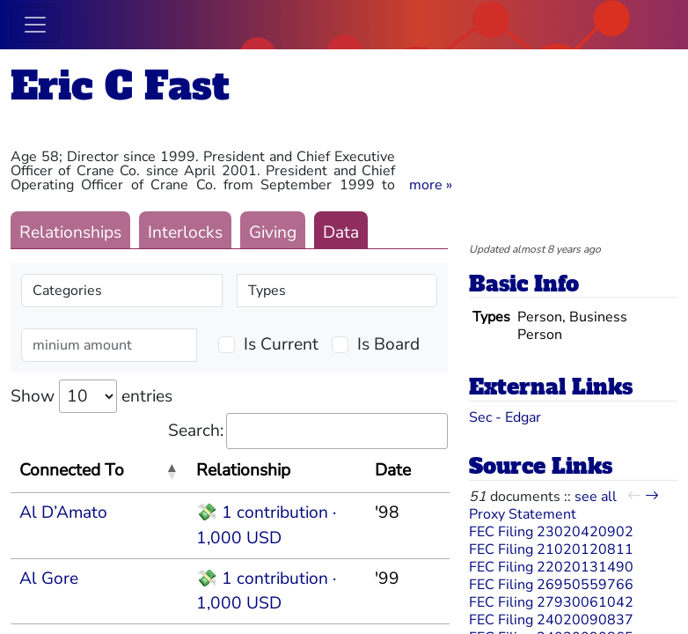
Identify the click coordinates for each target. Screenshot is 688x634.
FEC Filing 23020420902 (551, 532)
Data (341, 232)
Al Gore (48, 578)
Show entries (91, 396)
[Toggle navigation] (35, 24)
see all (596, 496)
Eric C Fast (120, 86)
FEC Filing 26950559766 (551, 584)
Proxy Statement (522, 514)
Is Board (388, 344)
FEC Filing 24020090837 (551, 620)
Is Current (281, 344)
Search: (308, 431)
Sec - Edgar (505, 417)
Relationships (70, 232)
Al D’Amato (63, 512)
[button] (430, 185)
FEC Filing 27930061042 (551, 602)
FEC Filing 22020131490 (551, 567)
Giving (272, 232)
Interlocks (185, 232)
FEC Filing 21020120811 (551, 549)
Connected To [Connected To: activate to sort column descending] (71, 470)
